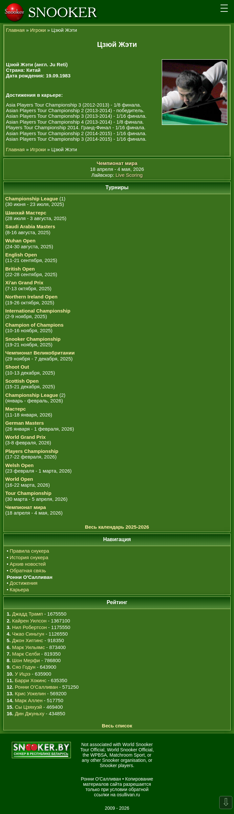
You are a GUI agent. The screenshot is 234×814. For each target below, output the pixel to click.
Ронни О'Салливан (36, 687)
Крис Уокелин (30, 693)
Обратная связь (28, 570)
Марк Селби (26, 654)
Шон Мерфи (26, 660)
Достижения (24, 583)
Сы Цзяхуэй (28, 707)
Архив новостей (28, 564)
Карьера (19, 589)
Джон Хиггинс (27, 640)
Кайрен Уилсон (29, 620)
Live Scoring (129, 175)
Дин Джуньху (29, 713)
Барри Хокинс (30, 680)
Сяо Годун (23, 667)
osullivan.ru (128, 794)
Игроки (38, 30)
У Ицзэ (22, 674)
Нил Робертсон (29, 627)
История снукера (29, 557)
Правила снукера (29, 551)
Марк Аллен (28, 700)
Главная (15, 30)
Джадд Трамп (27, 614)
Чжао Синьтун (28, 634)
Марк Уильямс (28, 647)
